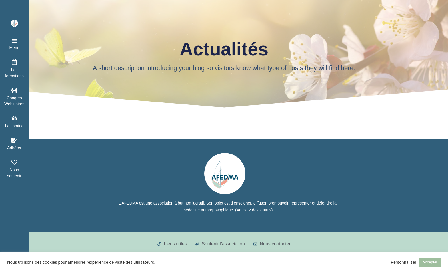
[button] (14, 44)
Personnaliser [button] (403, 262)
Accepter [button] (430, 262)
